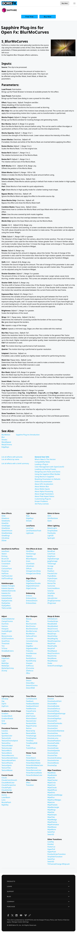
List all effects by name (10, 459)
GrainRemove (31, 653)
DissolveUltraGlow (54, 758)
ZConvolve (30, 668)
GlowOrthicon (7, 530)
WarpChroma (7, 444)
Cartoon (5, 566)
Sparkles (5, 733)
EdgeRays (5, 447)
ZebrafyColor (52, 598)
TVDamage (51, 563)
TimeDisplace (31, 738)
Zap (3, 701)
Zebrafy (50, 596)
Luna (3, 800)
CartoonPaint (7, 568)
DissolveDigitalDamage (56, 713)
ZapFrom (5, 706)
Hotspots (5, 629)
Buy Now (65, 3)
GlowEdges (6, 526)
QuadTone (6, 641)
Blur (3, 437)
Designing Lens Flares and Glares (47, 472)
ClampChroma (7, 621)
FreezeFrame (31, 711)
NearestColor (31, 721)
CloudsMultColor (8, 782)
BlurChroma (30, 626)
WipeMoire (51, 829)
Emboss (29, 596)
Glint (49, 516)
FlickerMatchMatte (33, 763)
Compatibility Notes (42, 462)
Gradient (5, 713)
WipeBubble (52, 775)
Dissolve (50, 699)
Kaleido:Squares (8, 588)
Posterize (5, 571)
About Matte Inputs (42, 489)
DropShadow (52, 530)
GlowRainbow (7, 533)
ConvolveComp (32, 641)
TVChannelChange (54, 864)
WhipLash (66, 864)
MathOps (5, 663)
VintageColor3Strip (33, 573)
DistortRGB (30, 688)
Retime (29, 728)
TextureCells (6, 738)
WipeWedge (52, 819)
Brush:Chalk (6, 561)
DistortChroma (31, 685)
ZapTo (4, 704)
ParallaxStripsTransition (56, 854)
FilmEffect (30, 551)
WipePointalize (53, 824)
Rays (28, 516)
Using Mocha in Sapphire (44, 476)
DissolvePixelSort (54, 741)
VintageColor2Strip (33, 571)
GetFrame (30, 713)
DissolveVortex (53, 760)
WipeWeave (52, 827)
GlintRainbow (52, 518)
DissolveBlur (52, 704)
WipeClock (51, 785)
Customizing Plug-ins (43, 499)
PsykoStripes (52, 578)
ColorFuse (51, 554)
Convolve (29, 638)
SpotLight (51, 538)
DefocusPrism (31, 636)
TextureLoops (7, 748)
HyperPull (51, 849)
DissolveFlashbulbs (54, 723)
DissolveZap (52, 765)
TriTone (4, 648)
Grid (3, 721)
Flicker (28, 755)
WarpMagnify (52, 638)
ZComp (4, 670)
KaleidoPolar (6, 596)
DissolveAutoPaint (54, 701)
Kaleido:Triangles (8, 586)
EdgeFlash (5, 658)
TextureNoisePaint (9, 760)
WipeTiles (51, 817)
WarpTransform (53, 653)
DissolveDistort (53, 716)
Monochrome (7, 636)
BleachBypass (31, 559)
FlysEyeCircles (7, 600)
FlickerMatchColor (33, 760)
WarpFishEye (52, 636)
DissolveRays (52, 745)
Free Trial (29, 17)
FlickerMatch (31, 758)
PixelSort (50, 571)
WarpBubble (52, 624)
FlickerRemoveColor (33, 770)
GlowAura (5, 518)
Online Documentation (43, 481)
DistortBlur (30, 683)
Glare (49, 521)
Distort (28, 680)
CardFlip (50, 842)
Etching (4, 556)
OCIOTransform (8, 638)
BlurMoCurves (31, 631)
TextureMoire (7, 753)
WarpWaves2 (52, 661)
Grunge (50, 566)
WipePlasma (52, 822)
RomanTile (51, 583)
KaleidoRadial (7, 598)
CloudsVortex (7, 790)
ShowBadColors (8, 651)
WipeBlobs (51, 773)
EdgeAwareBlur (32, 648)
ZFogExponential (53, 600)
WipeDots (51, 792)
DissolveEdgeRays (54, 718)
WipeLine (51, 802)
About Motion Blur (42, 486)
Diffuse (29, 568)
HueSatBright (7, 631)
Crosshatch (6, 563)
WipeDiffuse (52, 790)
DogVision (51, 556)
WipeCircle (51, 782)
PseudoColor (52, 573)
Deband (29, 643)
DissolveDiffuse (53, 711)
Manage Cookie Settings (20, 922)
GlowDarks (6, 521)
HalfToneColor (7, 576)
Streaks (4, 439)
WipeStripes (52, 815)
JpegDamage (52, 561)
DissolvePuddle (53, 743)
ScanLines (51, 586)
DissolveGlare (52, 726)
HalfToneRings (7, 578)
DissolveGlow (52, 733)
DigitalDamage (53, 559)
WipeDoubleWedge (54, 795)
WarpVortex (52, 656)
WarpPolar (51, 643)
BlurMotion (6, 435)
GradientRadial (7, 718)
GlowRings (6, 535)
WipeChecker (52, 780)
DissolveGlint (52, 728)
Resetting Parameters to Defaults (47, 479)
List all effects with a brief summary (15, 463)
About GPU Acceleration (44, 484)
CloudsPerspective (9, 785)
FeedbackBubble (32, 704)
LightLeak (30, 533)
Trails (28, 745)
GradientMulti (7, 716)
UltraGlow (5, 538)
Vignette (29, 556)
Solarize (50, 591)
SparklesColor (7, 736)
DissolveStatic (52, 753)
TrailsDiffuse (31, 748)
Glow (3, 516)
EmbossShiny (31, 598)
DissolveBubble (53, 706)
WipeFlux (51, 797)
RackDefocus (31, 658)
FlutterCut (51, 847)
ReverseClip (30, 731)
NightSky (5, 805)
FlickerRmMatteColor (34, 775)
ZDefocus (29, 670)
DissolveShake (52, 748)
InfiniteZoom (52, 619)
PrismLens (51, 581)
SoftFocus (30, 666)
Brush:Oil (5, 559)
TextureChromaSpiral (10, 741)
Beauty (28, 619)
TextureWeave (7, 770)
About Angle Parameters (44, 494)
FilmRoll (50, 844)
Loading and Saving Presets (45, 469)
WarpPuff (51, 648)
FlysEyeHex (6, 603)
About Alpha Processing (44, 491)
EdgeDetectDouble (33, 583)
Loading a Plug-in (41, 464)
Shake (49, 663)
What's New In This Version (45, 459)
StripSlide (51, 593)
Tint (3, 646)
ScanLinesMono (53, 588)
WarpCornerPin (53, 631)
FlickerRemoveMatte (34, 773)
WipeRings (51, 810)
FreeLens (29, 651)
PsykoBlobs (51, 576)
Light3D (50, 535)
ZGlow (4, 540)
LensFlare (29, 528)
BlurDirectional (32, 629)
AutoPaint (5, 551)
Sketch (4, 554)
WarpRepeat (6, 442)
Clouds (4, 778)
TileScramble (6, 608)
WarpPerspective (54, 641)
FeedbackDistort (32, 706)
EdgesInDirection (32, 586)
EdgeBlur (29, 646)
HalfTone (5, 573)
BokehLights (52, 528)
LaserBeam (6, 797)
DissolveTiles (52, 755)
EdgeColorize (31, 588)
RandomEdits (31, 723)
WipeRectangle (53, 807)
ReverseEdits (31, 733)
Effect (28, 782)
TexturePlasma (7, 763)
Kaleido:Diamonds (9, 591)
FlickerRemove (31, 768)
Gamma (5, 626)
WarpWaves (52, 658)
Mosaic (50, 568)
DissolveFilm (52, 721)
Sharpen (29, 663)
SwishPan (51, 832)
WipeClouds (52, 787)
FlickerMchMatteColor (34, 765)
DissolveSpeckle (53, 750)
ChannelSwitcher (8, 619)
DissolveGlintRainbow (55, 731)
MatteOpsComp (8, 668)
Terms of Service (63, 920)
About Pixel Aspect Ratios (44, 496)
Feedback (29, 701)
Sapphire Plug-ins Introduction (28, 435)
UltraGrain (30, 566)
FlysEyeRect (6, 605)
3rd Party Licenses (42, 504)
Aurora (4, 795)
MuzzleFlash (6, 802)
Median (29, 656)
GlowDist (5, 523)
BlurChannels (31, 624)
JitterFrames (30, 716)
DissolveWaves (53, 763)
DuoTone (5, 624)
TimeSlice (29, 741)
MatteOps (5, 666)
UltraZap (5, 699)
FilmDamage (31, 554)
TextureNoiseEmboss (10, 758)
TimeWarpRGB (31, 743)
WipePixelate (52, 805)
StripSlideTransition (54, 856)
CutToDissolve (31, 699)
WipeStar (50, 812)
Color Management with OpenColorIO (49, 467)
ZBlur (28, 673)
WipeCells (51, 778)
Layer (4, 661)
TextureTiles (6, 768)
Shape (4, 723)
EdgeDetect (30, 581)
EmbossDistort (31, 600)
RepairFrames (31, 726)
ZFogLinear (51, 603)
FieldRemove (31, 708)
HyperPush (51, 852)
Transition (30, 785)
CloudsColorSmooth (9, 780)
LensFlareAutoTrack (33, 530)
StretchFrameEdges (54, 666)
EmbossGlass (31, 603)
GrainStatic (30, 563)
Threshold (5, 643)
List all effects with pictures (12, 457)
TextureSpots (7, 765)
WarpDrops (51, 633)
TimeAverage (31, 736)
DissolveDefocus (53, 708)
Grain (28, 561)
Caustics (5, 731)
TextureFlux (6, 743)
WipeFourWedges (54, 800)
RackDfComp (31, 661)
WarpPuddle (52, 646)
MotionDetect (31, 718)
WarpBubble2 (52, 626)
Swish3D (50, 834)
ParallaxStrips (52, 621)
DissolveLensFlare (54, 736)
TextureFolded (7, 745)
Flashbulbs (51, 533)
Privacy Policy (49, 920)
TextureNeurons (8, 755)
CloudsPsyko (6, 787)
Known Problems (41, 501)
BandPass (51, 551)
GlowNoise (6, 528)
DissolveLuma (52, 738)
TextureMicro (7, 750)
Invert (4, 633)
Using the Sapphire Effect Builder (47, 474)
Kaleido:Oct (6, 593)
